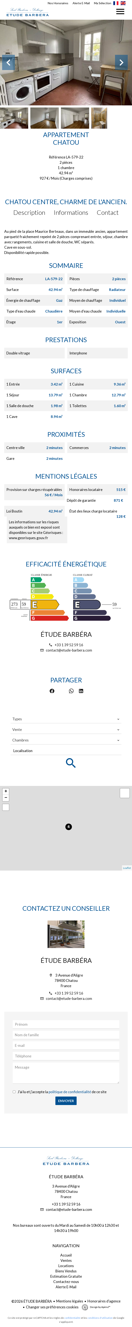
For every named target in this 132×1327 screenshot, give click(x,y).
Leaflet (127, 868)
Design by (100, 1307)
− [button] (5, 798)
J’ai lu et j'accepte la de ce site (62, 1092)
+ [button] (5, 791)
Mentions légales (69, 1301)
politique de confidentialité (70, 1092)
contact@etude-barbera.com (69, 650)
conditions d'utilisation (100, 1317)
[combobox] (66, 719)
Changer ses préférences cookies (52, 1307)
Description (29, 212)
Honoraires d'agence (104, 1301)
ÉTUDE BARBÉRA (66, 634)
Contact (108, 212)
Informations (71, 212)
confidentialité (72, 1317)
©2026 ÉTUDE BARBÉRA (31, 1301)
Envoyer (66, 1101)
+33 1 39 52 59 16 (69, 645)
